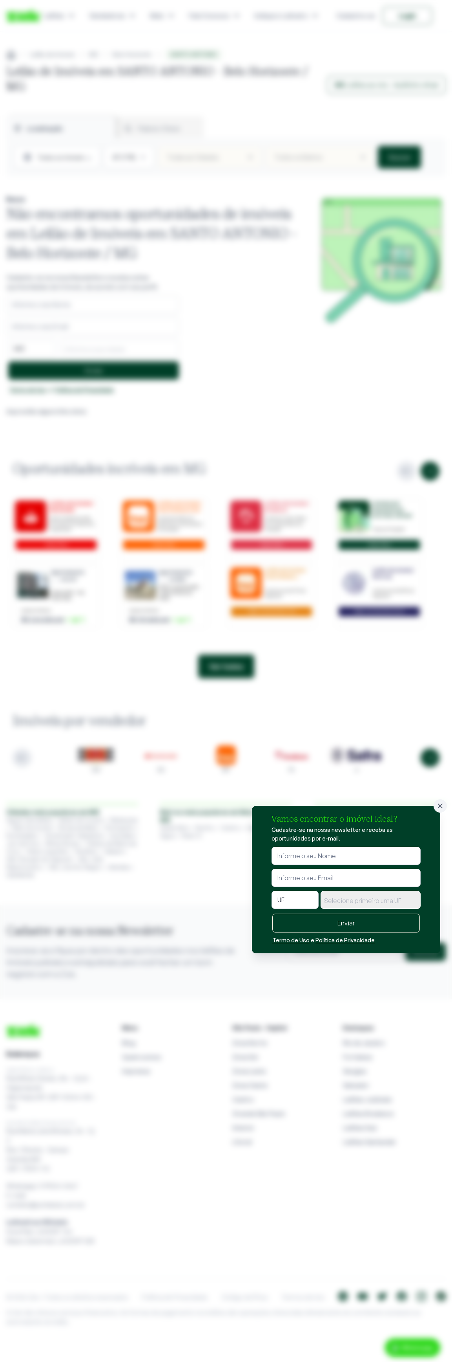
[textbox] (370, 901)
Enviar (346, 923)
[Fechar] (440, 806)
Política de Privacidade (345, 940)
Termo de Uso (291, 940)
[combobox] (371, 900)
